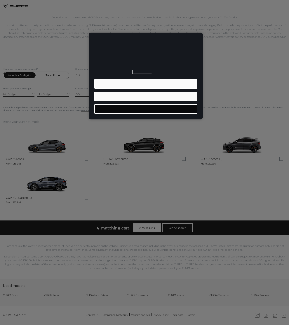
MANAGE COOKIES (146, 108)
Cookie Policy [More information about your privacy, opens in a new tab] (142, 72)
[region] (146, 76)
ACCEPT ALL (146, 83)
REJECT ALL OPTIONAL (146, 96)
